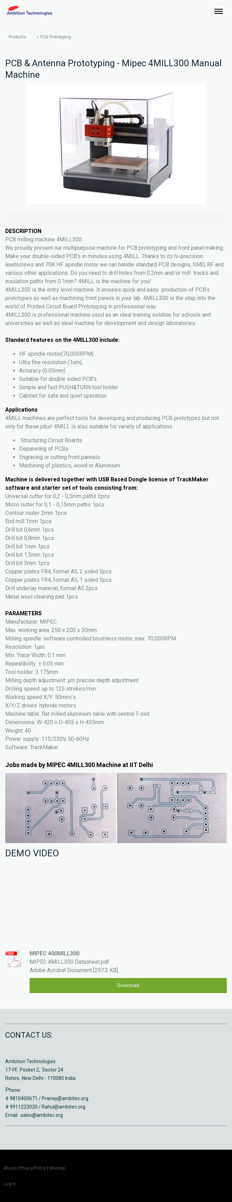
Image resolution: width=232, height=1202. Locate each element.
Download (128, 985)
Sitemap (57, 1168)
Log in (9, 1183)
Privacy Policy (32, 1168)
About (9, 1168)
